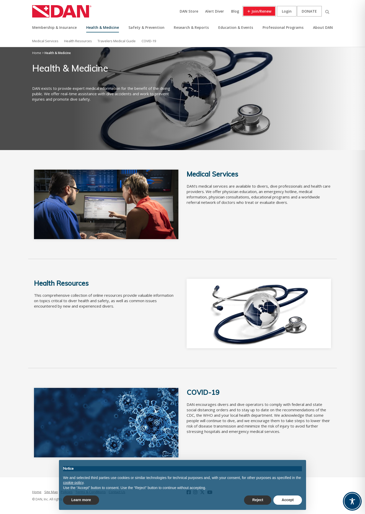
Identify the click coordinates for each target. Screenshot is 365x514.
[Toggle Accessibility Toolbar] (352, 501)
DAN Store (189, 11)
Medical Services (45, 41)
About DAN (323, 27)
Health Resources (78, 41)
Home (36, 492)
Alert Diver (214, 11)
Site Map (51, 492)
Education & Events (235, 27)
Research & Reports (191, 27)
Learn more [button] (81, 500)
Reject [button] (257, 500)
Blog (235, 11)
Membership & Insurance (54, 27)
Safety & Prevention (146, 27)
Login (287, 11)
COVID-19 (149, 41)
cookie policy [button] (73, 483)
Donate (309, 11)
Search (327, 11)
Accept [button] (288, 500)
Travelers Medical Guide (117, 41)
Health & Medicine (102, 27)
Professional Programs (283, 27)
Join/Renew (261, 11)
